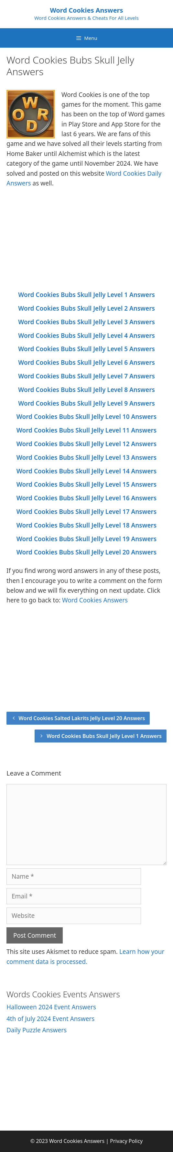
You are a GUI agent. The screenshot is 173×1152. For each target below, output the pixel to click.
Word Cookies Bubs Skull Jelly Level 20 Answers (86, 552)
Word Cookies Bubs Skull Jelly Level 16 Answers (86, 498)
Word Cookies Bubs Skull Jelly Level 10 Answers (86, 416)
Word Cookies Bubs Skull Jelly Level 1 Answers (86, 295)
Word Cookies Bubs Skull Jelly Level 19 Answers (86, 539)
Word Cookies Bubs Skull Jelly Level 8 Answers (86, 390)
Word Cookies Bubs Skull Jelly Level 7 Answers (86, 376)
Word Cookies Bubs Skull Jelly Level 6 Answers (86, 362)
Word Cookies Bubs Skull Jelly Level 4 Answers (86, 335)
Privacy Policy (126, 1141)
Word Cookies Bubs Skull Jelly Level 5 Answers (86, 349)
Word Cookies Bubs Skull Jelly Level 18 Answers (86, 525)
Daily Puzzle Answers (36, 1030)
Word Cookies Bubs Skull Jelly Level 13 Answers (86, 457)
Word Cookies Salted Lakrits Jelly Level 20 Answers (82, 718)
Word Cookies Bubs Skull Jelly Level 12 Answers (86, 444)
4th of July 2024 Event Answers (50, 1019)
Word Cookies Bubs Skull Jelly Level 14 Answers (86, 471)
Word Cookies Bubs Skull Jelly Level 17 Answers (86, 511)
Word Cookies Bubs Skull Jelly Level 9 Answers (86, 403)
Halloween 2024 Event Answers (51, 1007)
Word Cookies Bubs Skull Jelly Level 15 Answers (86, 484)
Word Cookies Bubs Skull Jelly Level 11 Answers (86, 430)
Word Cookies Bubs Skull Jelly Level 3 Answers (86, 322)
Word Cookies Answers (86, 10)
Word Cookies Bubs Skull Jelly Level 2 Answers (86, 308)
